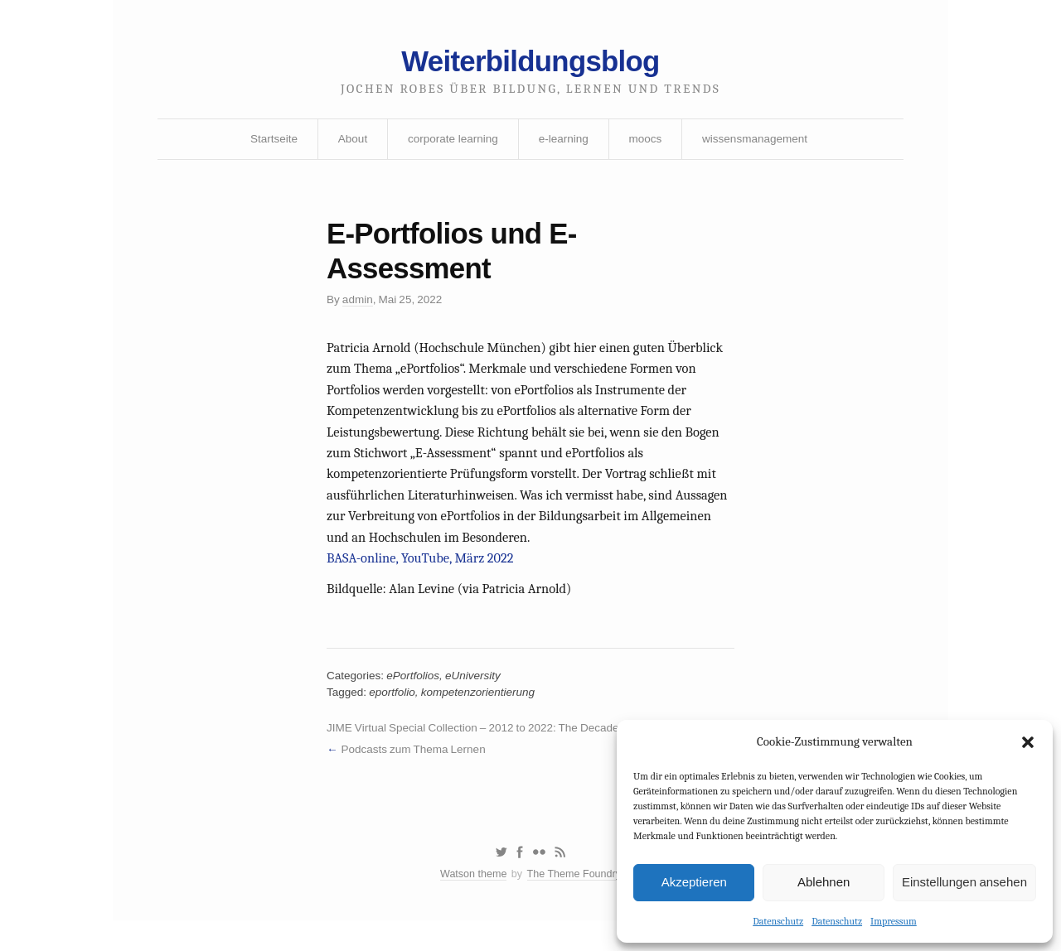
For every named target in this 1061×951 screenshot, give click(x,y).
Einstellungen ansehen (964, 881)
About (348, 143)
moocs (647, 143)
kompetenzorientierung (483, 715)
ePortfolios (416, 697)
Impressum (893, 920)
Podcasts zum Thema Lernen (417, 773)
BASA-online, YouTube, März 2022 (424, 575)
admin (359, 308)
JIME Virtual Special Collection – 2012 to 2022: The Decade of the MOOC (513, 752)
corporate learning (450, 143)
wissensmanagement (760, 143)
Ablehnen (823, 881)
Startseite (268, 143)
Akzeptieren (694, 881)
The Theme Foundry (575, 903)
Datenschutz (778, 920)
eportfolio (395, 715)
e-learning (563, 143)
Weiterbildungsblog (530, 64)
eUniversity (477, 697)
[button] (1028, 741)
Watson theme (471, 903)
